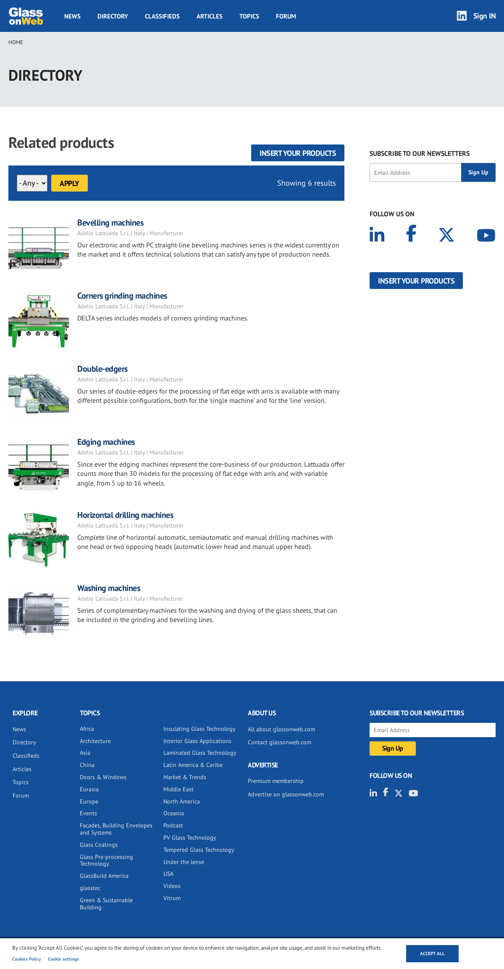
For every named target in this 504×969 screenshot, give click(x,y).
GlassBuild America (104, 876)
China (87, 765)
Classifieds (162, 16)
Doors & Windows (103, 777)
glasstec (90, 888)
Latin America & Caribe (193, 765)
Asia (85, 752)
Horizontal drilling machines (125, 515)
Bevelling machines (110, 223)
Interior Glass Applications (197, 741)
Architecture (95, 741)
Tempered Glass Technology (198, 849)
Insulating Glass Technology (199, 729)
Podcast (173, 825)
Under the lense (183, 862)
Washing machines (108, 588)
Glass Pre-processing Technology (106, 860)
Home (15, 42)
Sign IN (484, 16)
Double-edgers (102, 369)
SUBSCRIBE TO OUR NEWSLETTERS (420, 153)
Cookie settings (63, 959)
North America (181, 801)
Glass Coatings (99, 844)
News (72, 16)
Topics (249, 16)
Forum (286, 16)
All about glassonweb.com (281, 729)
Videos (172, 886)
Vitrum (172, 898)
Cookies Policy (26, 959)
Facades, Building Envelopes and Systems (116, 829)
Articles (210, 16)
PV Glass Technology (189, 837)
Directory (112, 16)
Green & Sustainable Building (106, 903)
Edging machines (106, 442)
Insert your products (298, 153)
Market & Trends (184, 777)
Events (88, 813)
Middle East (178, 789)
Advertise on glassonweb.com (286, 794)
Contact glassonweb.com (279, 742)
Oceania (173, 813)
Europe (89, 801)
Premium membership (276, 781)
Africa (87, 729)
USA (168, 873)
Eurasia (89, 789)
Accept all (432, 953)
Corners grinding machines (122, 296)
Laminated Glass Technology (199, 752)
